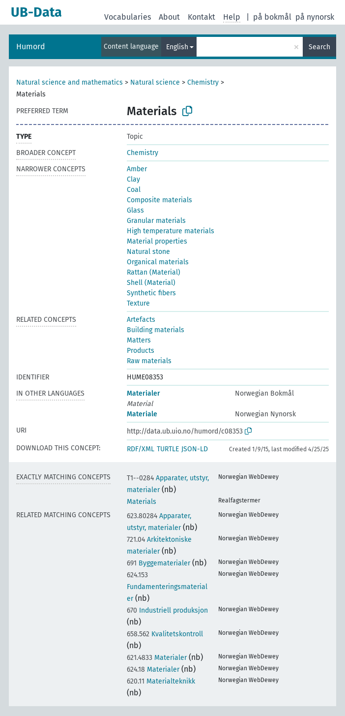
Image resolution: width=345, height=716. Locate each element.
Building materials (155, 330)
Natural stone (148, 252)
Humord (30, 46)
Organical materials (158, 262)
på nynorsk (314, 17)
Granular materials (156, 221)
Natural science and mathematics (69, 82)
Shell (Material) (151, 283)
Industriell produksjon (167, 610)
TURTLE (168, 449)
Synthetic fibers (151, 293)
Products (140, 350)
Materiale (142, 414)
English (177, 47)
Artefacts (141, 319)
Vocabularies (127, 17)
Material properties (157, 241)
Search (319, 47)
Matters (139, 340)
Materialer (143, 393)
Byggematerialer (158, 563)
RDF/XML (140, 449)
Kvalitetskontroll (165, 634)
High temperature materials (170, 231)
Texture (138, 303)
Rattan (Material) (153, 272)
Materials (141, 502)
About (169, 17)
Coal (134, 190)
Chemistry (203, 82)
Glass (135, 210)
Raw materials (149, 361)
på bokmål (272, 17)
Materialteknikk (161, 681)
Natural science (155, 82)
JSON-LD (194, 449)
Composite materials (159, 200)
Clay (133, 179)
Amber (137, 169)
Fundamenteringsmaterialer (167, 587)
